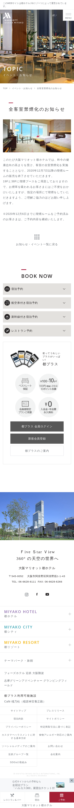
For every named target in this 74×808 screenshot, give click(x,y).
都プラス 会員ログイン (37, 426)
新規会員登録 (37, 438)
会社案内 (55, 754)
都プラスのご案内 (37, 450)
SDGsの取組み (18, 762)
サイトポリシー (55, 718)
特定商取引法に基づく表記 (55, 727)
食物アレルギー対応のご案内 (55, 735)
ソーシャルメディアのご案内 (18, 746)
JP (54, 15)
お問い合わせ (55, 746)
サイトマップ (18, 710)
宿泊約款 (18, 718)
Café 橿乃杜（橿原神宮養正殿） (25, 701)
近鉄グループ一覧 (18, 754)
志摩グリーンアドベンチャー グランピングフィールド (35, 683)
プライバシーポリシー (18, 727)
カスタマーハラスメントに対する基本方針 (18, 736)
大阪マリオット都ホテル (37, 805)
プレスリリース (55, 710)
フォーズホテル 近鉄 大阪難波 (24, 673)
